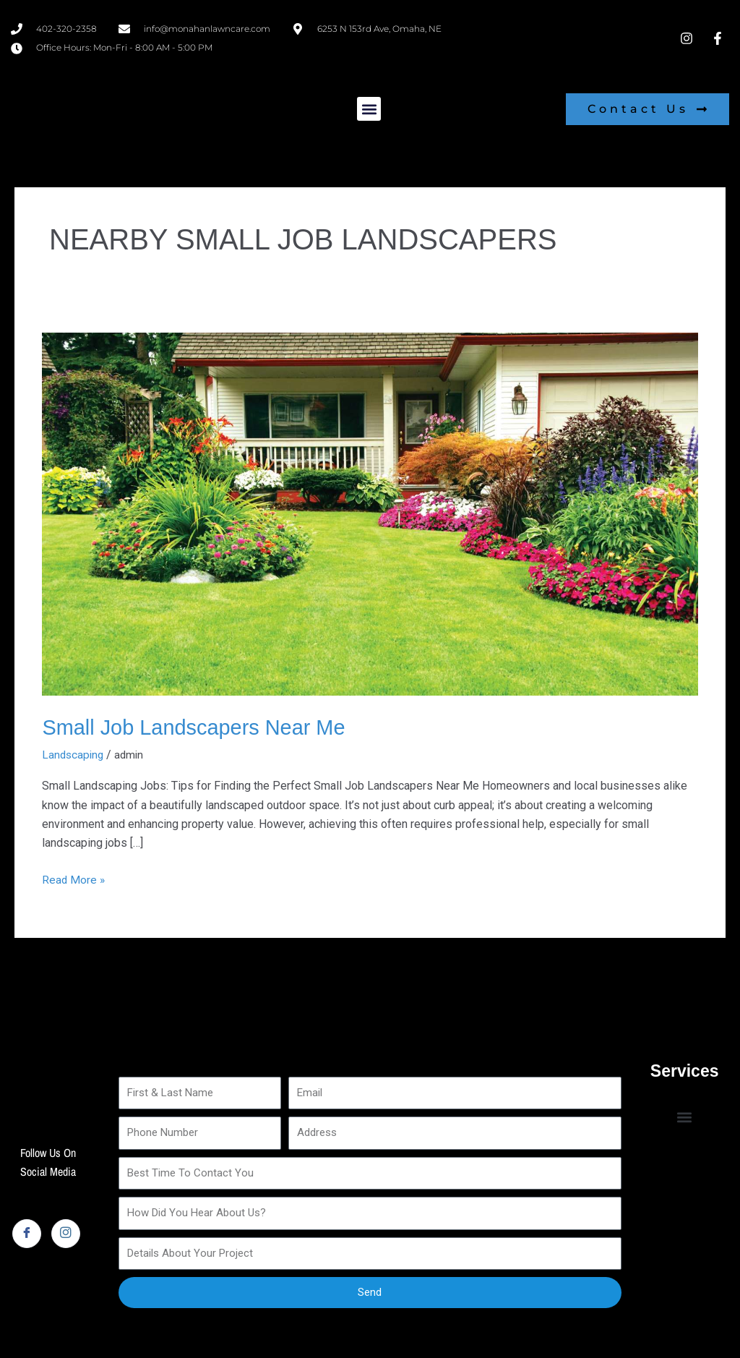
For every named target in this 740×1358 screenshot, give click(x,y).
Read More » (74, 878)
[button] (369, 109)
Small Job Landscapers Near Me (199, 727)
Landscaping (74, 754)
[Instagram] (65, 1232)
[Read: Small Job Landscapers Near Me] (369, 513)
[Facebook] (26, 1232)
